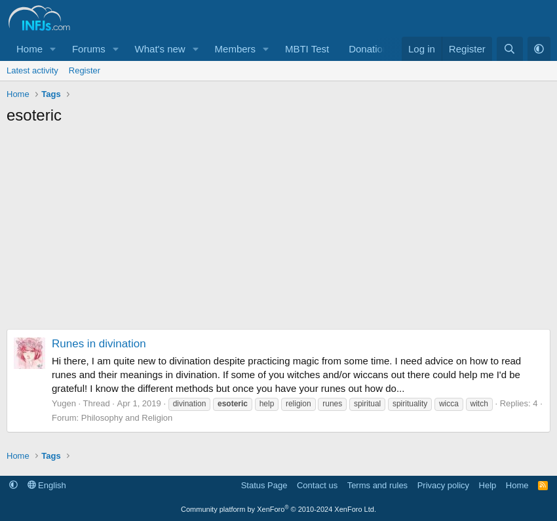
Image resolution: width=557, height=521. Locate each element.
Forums (89, 48)
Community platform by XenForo (278, 509)
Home (29, 48)
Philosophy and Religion (126, 418)
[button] (53, 49)
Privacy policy (443, 485)
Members (235, 48)
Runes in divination (99, 344)
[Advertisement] (278, 230)
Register (84, 70)
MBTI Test (307, 48)
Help (488, 485)
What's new (160, 48)
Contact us (317, 485)
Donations (371, 48)
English (47, 485)
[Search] (509, 49)
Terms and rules (377, 485)
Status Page (264, 485)
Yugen (64, 403)
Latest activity (32, 70)
